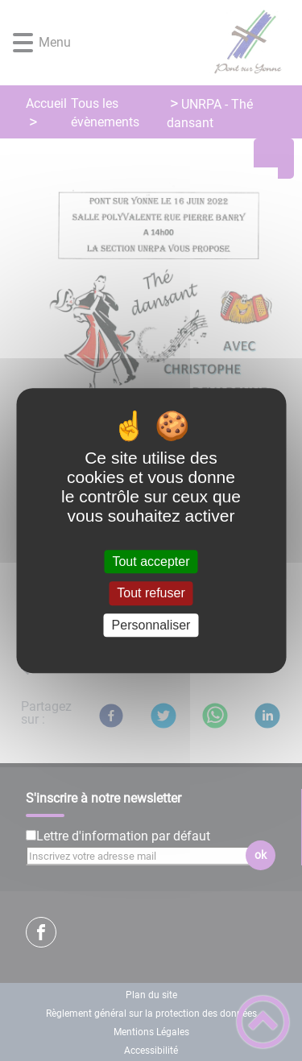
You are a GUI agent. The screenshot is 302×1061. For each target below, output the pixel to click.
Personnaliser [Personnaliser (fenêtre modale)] (151, 625)
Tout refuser (150, 594)
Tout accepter (150, 561)
